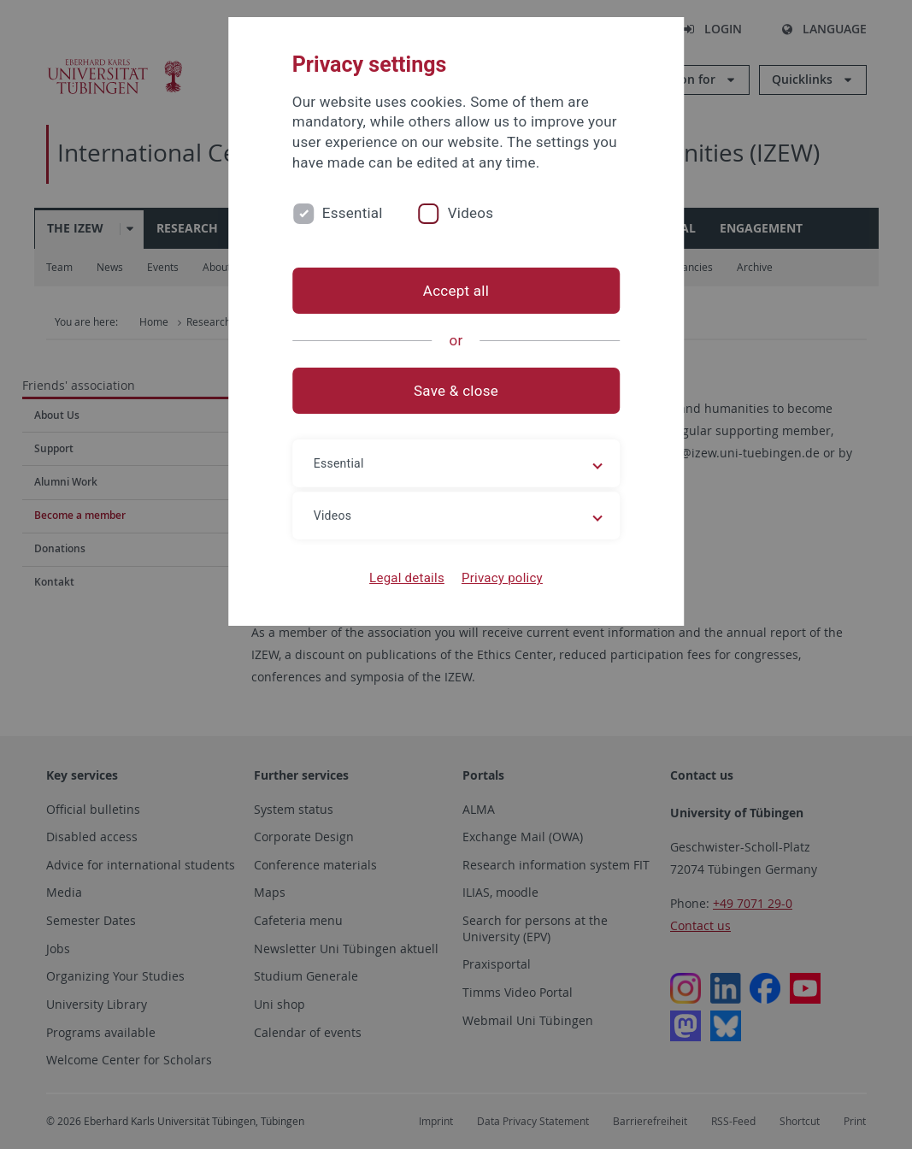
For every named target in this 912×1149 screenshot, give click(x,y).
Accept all (456, 290)
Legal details (406, 578)
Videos (471, 212)
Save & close (456, 390)
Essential (352, 212)
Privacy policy (502, 578)
